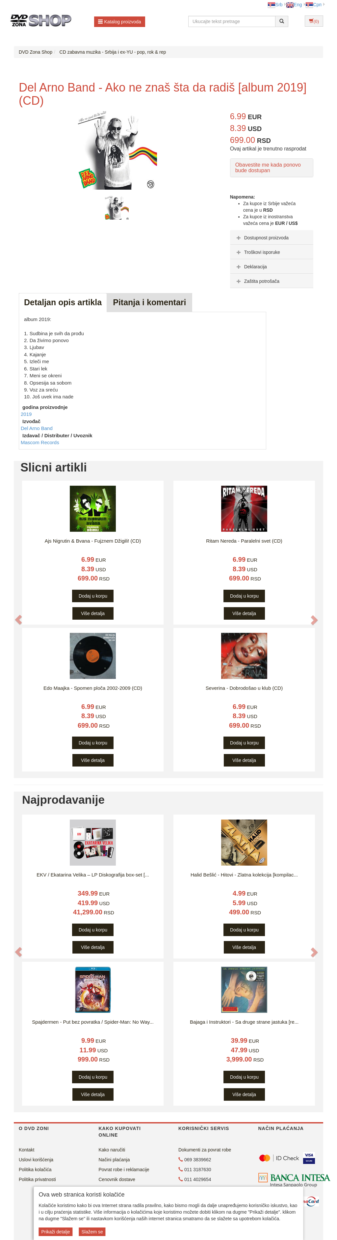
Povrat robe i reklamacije (124, 1169)
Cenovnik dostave (117, 1179)
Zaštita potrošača (257, 281)
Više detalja (93, 613)
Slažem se (92, 1231)
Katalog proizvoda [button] (119, 21)
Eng (294, 4)
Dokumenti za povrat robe (204, 1149)
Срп (313, 4)
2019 (26, 414)
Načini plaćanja (114, 1159)
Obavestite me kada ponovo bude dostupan (268, 168)
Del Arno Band (37, 428)
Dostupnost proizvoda (262, 237)
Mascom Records (40, 442)
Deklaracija (251, 266)
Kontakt (26, 1149)
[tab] (271, 237)
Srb (275, 4)
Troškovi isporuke (257, 252)
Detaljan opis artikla (63, 302)
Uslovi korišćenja (36, 1159)
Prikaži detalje (55, 1231)
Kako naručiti (112, 1149)
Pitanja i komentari (149, 302)
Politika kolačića (35, 1169)
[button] (18, 619)
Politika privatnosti (37, 1179)
